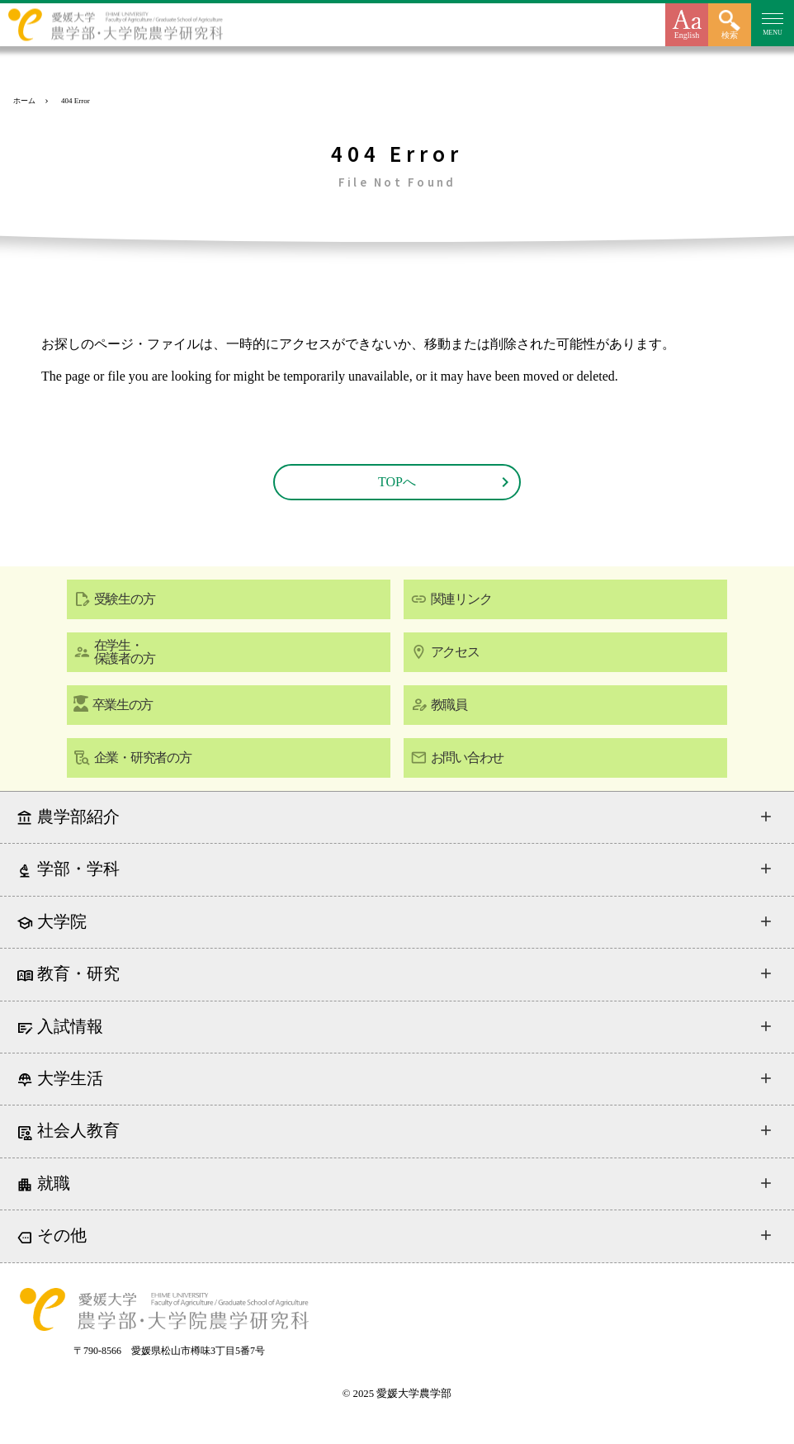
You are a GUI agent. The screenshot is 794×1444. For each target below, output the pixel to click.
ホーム (24, 101)
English (687, 35)
